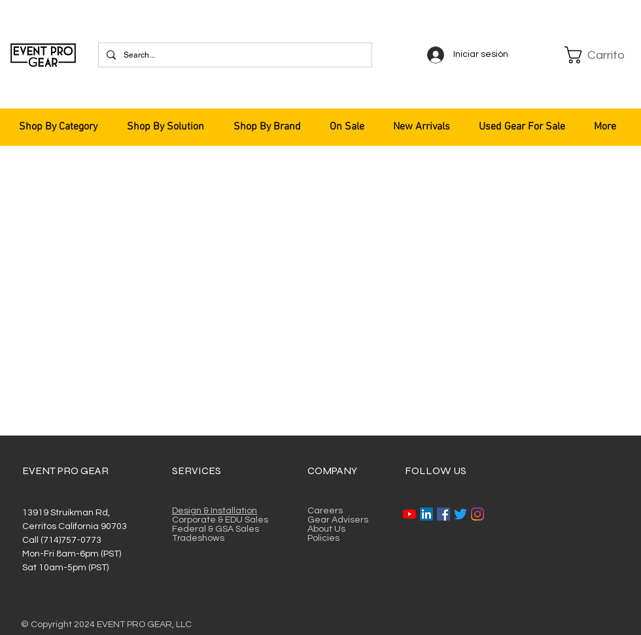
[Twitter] (460, 514)
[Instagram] (477, 514)
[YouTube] (409, 514)
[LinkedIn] (426, 514)
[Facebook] (443, 514)
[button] (596, 54)
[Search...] (234, 55)
